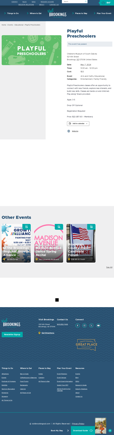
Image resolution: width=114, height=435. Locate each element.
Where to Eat (35, 13)
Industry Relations (26, 4)
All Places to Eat (25, 392)
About (41, 4)
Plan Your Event (103, 13)
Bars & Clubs (24, 374)
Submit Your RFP (62, 385)
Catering (23, 389)
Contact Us (54, 4)
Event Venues (61, 377)
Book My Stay (57, 431)
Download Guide (80, 431)
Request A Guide (47, 1)
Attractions (5, 374)
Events (14, 1)
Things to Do (13, 13)
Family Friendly (100, 79)
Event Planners (62, 374)
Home (4, 25)
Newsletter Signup (12, 334)
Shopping (5, 396)
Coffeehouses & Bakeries (28, 377)
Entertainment (87, 79)
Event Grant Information (65, 381)
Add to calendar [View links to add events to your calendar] (78, 123)
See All (109, 267)
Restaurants (24, 385)
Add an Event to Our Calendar (64, 389)
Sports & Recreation (8, 389)
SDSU (34, 1)
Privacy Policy (78, 424)
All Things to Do (7, 400)
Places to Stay (81, 13)
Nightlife (4, 385)
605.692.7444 (62, 324)
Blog (24, 1)
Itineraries (5, 392)
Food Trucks (24, 381)
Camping (41, 377)
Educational (19, 25)
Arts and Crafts (87, 76)
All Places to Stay (44, 381)
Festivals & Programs (9, 381)
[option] (31, 50)
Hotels (41, 374)
